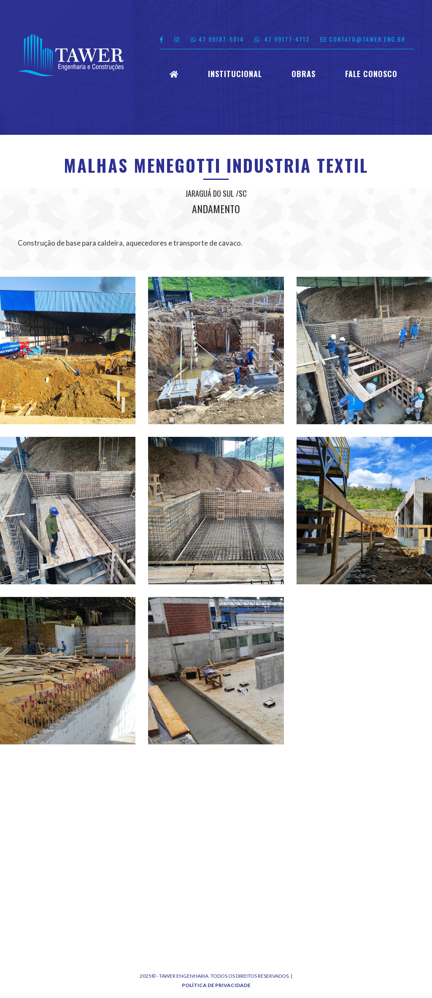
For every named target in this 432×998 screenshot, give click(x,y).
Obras (304, 74)
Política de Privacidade (216, 985)
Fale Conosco (371, 74)
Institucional (235, 74)
